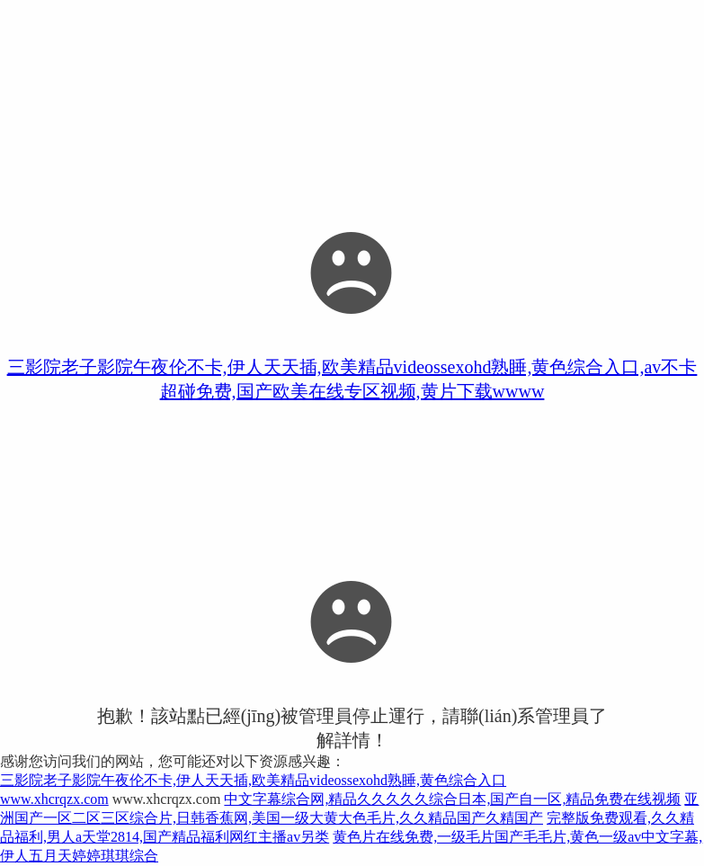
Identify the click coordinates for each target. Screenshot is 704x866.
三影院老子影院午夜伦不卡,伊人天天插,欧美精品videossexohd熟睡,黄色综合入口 (253, 780)
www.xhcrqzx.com (54, 799)
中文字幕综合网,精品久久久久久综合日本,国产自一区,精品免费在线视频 (452, 799)
